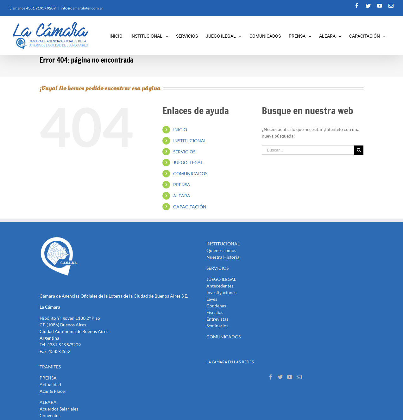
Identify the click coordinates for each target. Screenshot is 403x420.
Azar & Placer (53, 391)
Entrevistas (217, 319)
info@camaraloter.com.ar (82, 8)
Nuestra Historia (222, 257)
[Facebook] (270, 377)
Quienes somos (221, 250)
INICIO (180, 129)
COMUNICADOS (190, 173)
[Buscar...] (308, 150)
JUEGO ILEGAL (188, 162)
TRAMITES (50, 366)
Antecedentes (219, 285)
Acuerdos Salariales (59, 408)
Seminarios (217, 325)
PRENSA (181, 184)
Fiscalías (214, 312)
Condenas (216, 305)
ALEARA (181, 195)
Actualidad (50, 384)
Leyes (211, 299)
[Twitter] (280, 377)
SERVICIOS (184, 151)
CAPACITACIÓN (189, 206)
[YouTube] (289, 377)
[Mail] (299, 377)
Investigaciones (221, 292)
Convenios (50, 415)
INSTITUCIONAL (189, 140)
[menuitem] (120, 35)
